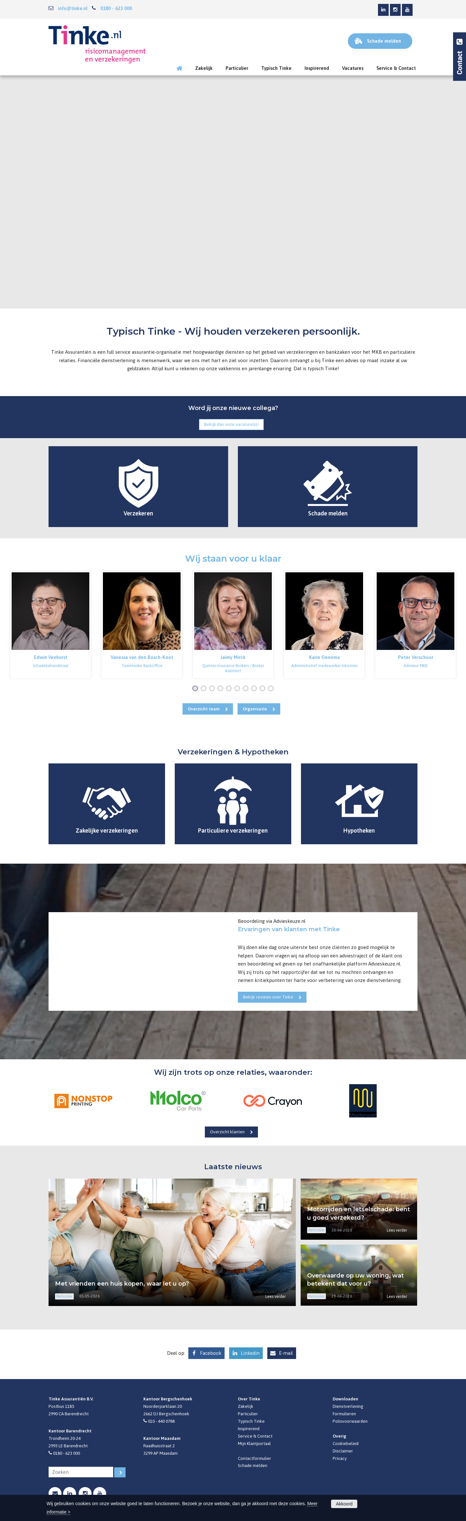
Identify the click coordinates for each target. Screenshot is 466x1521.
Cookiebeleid (346, 1443)
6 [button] (238, 689)
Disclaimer (343, 1450)
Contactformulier (254, 1458)
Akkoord (344, 1503)
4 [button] (221, 689)
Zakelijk (245, 1406)
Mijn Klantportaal (254, 1443)
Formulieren (344, 1413)
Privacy (340, 1458)
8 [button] (255, 689)
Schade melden (252, 1465)
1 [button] (196, 689)
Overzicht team (204, 708)
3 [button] (213, 689)
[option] (50, 624)
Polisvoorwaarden (350, 1421)
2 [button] (205, 689)
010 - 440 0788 (161, 1421)
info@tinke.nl (72, 8)
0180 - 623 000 (116, 8)
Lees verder (275, 1296)
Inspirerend (249, 1428)
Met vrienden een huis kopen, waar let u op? (122, 1283)
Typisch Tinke (251, 1421)
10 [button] (272, 689)
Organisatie (255, 708)
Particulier (248, 1413)
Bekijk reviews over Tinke (268, 996)
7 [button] (247, 689)
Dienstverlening (348, 1406)
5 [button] (230, 689)
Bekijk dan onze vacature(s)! (231, 424)
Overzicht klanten (227, 1131)
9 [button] (263, 689)
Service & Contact (255, 1436)
